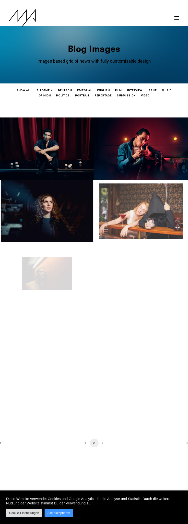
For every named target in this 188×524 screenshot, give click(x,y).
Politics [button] (63, 95)
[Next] (181, 444)
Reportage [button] (103, 95)
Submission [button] (126, 95)
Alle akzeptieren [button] (58, 513)
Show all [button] (23, 90)
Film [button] (118, 90)
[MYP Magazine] (22, 18)
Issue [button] (152, 90)
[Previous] (6, 444)
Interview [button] (134, 90)
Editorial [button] (84, 90)
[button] (176, 15)
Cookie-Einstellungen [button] (24, 513)
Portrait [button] (82, 95)
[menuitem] (23, 90)
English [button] (103, 90)
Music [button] (167, 90)
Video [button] (145, 95)
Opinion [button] (45, 95)
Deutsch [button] (65, 90)
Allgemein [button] (45, 90)
